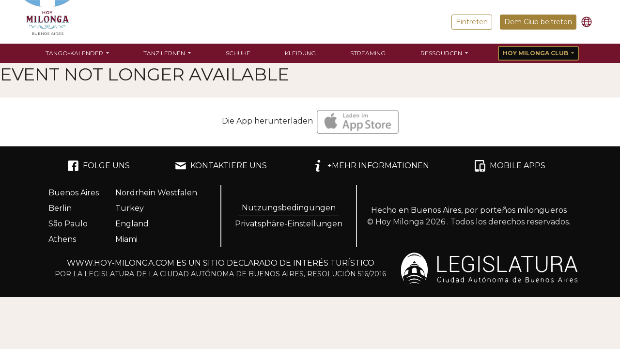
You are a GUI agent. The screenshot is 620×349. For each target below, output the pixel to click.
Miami (126, 239)
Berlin (60, 208)
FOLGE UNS (98, 166)
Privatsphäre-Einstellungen (288, 223)
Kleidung (300, 53)
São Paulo (68, 223)
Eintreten (472, 21)
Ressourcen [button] (442, 53)
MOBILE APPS (509, 166)
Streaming (368, 53)
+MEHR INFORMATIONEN (370, 166)
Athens (62, 239)
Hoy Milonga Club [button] (536, 53)
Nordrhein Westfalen (156, 192)
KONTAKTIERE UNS (221, 166)
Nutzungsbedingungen (289, 207)
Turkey (129, 208)
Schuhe (238, 53)
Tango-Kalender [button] (75, 53)
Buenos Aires (73, 192)
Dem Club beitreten (538, 21)
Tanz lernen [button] (164, 53)
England (132, 223)
